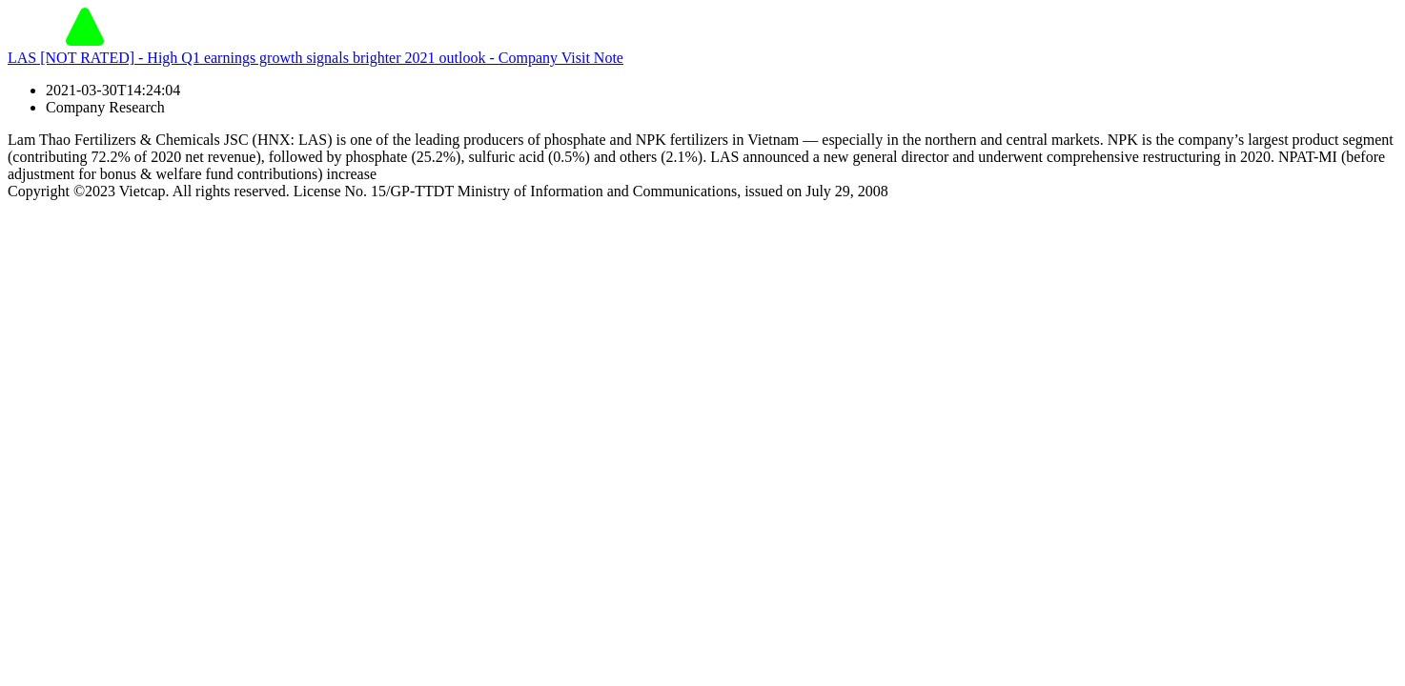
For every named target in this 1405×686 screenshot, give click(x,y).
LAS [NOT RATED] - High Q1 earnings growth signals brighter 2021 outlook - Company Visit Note (315, 58)
